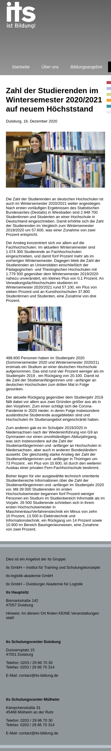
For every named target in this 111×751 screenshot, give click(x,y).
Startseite (21, 67)
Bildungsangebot (86, 67)
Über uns (50, 67)
